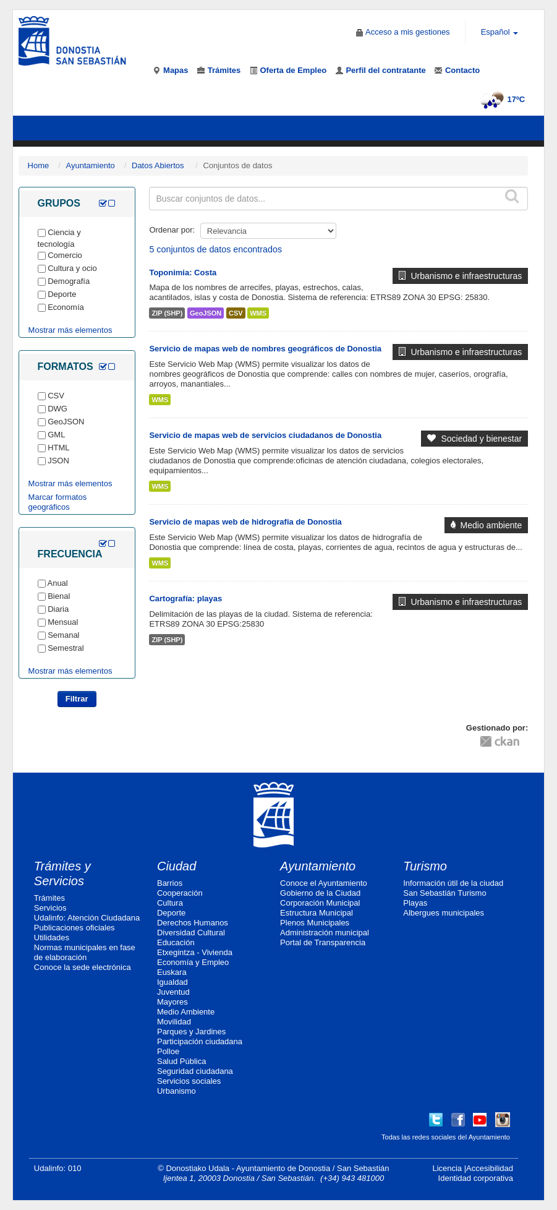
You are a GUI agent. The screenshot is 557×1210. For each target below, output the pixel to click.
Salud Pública (181, 1061)
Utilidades (51, 937)
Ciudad (176, 866)
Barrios (169, 883)
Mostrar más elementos (70, 330)
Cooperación (180, 893)
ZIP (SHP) (166, 313)
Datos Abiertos (158, 165)
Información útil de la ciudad (453, 883)
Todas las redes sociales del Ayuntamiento (445, 1137)
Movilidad (174, 1021)
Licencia (447, 1168)
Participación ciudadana (199, 1041)
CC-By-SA (417, 736)
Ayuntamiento (90, 165)
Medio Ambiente (186, 1011)
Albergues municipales (443, 912)
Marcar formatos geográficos (57, 502)
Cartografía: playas (185, 598)
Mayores (172, 1001)
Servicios (50, 907)
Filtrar (77, 698)
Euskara (172, 972)
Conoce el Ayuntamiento (323, 883)
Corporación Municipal (320, 903)
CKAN (499, 740)
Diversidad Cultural (191, 932)
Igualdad (172, 982)
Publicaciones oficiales (74, 927)
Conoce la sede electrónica (82, 967)
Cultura (170, 903)
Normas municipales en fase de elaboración (84, 952)
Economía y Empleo (193, 962)
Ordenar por (170, 229)
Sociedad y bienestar (474, 439)
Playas (415, 903)
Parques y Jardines (191, 1031)
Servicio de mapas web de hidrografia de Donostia (245, 521)
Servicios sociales (189, 1081)
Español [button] (500, 31)
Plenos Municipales (314, 922)
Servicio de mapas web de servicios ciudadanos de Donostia (265, 435)
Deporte (171, 912)
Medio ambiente (486, 525)
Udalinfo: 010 (58, 1168)
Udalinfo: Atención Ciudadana (87, 917)
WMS (258, 313)
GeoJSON (205, 313)
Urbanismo (176, 1091)
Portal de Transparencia (322, 942)
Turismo (425, 866)
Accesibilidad (489, 1168)
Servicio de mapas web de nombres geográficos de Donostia (265, 348)
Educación (176, 942)
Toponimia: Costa (182, 272)
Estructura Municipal (316, 912)
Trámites (49, 898)
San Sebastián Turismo (444, 893)
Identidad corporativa (475, 1178)
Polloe (168, 1051)
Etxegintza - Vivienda (194, 952)
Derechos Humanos (192, 922)
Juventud (173, 992)
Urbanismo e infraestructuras (460, 276)
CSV (236, 313)
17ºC (501, 99)
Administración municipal (324, 932)
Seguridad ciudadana (195, 1071)
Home (38, 165)
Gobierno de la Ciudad (320, 893)
